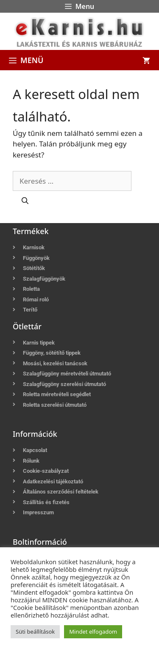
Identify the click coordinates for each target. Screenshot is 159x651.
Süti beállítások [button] (35, 631)
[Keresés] (25, 200)
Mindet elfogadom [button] (93, 631)
